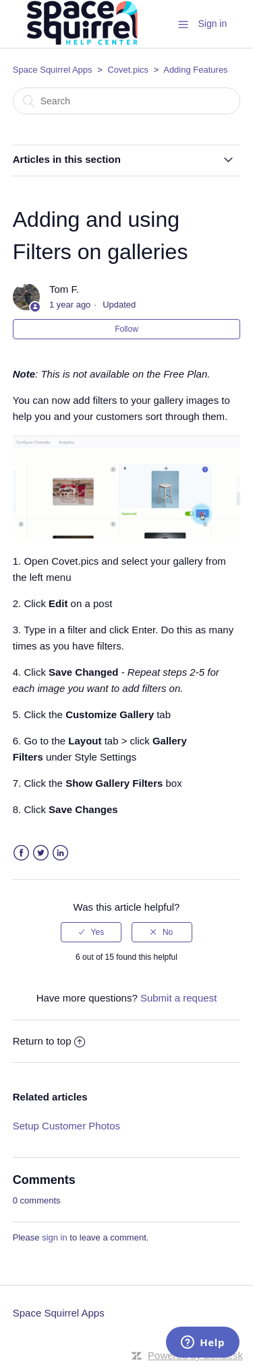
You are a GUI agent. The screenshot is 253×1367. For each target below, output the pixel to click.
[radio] (91, 932)
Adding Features (195, 70)
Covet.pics (127, 70)
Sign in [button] (212, 23)
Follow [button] (126, 329)
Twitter (40, 853)
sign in (54, 1237)
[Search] (127, 100)
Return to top (49, 1041)
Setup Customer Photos (66, 1125)
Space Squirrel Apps (52, 70)
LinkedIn (60, 853)
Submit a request (178, 998)
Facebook (21, 853)
